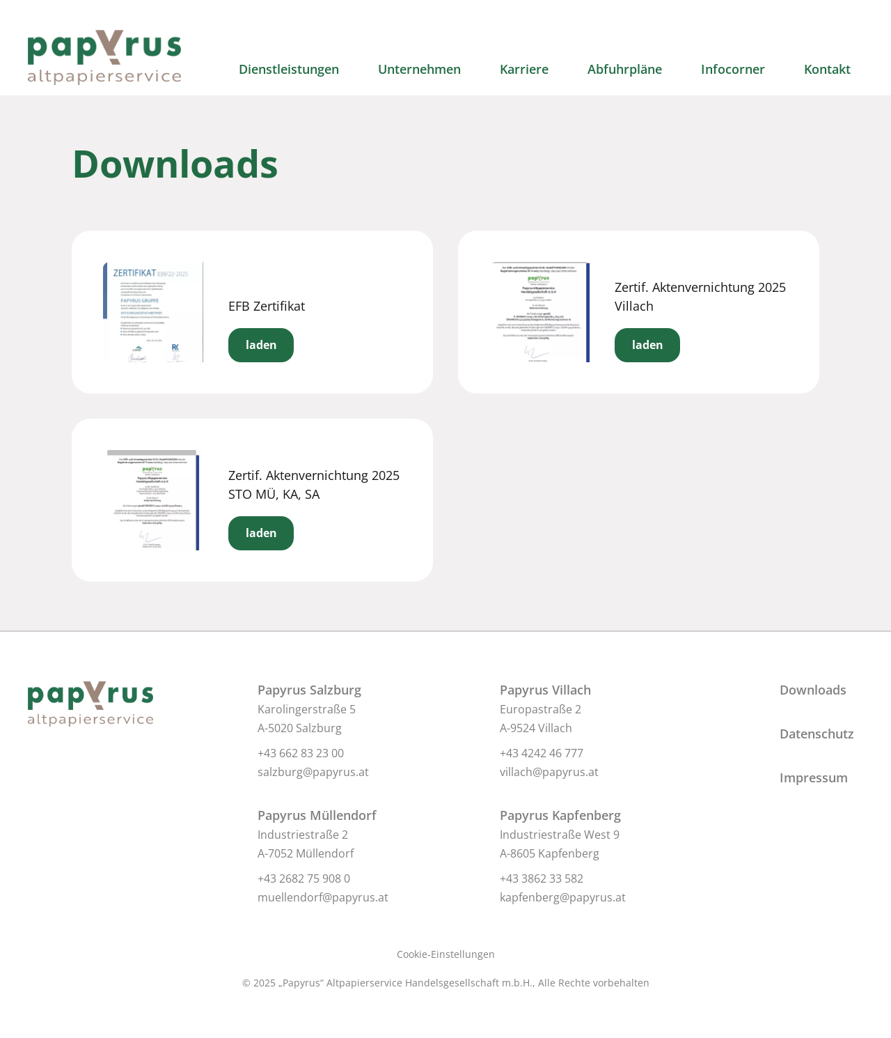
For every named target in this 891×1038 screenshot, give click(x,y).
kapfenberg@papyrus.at (563, 897)
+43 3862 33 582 (541, 878)
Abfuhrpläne (625, 69)
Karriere (524, 69)
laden (261, 345)
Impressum (814, 777)
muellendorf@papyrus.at (323, 897)
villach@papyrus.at (549, 772)
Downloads (813, 689)
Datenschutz (817, 733)
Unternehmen (419, 69)
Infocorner (733, 69)
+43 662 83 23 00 (301, 753)
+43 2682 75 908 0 (304, 878)
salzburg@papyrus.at (313, 772)
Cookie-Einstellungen (446, 954)
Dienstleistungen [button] (289, 69)
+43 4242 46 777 (541, 753)
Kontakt (827, 69)
